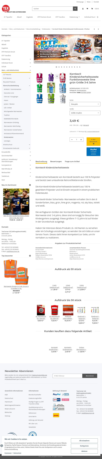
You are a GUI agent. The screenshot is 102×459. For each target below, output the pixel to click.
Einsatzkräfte (6, 152)
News (89, 2)
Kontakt (96, 2)
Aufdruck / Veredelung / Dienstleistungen (10, 160)
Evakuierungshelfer (35, 398)
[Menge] (76, 139)
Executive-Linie (9, 93)
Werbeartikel (6, 172)
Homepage (80, 2)
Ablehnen (84, 451)
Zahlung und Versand (36, 420)
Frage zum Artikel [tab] (72, 161)
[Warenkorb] (95, 8)
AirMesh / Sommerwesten (12, 89)
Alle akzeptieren (84, 441)
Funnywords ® (6, 165)
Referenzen (32, 413)
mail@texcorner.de (13, 251)
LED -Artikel (8, 108)
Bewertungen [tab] (56, 161)
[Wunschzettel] (87, 8)
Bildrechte (8, 412)
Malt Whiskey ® (7, 169)
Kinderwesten (81, 90)
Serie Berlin (32, 416)
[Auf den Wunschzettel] (62, 76)
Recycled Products (9, 82)
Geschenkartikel (7, 156)
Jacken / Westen (9, 104)
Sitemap (7, 416)
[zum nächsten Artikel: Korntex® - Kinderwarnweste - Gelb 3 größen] (98, 29)
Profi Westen (7, 78)
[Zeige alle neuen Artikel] (30, 185)
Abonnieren (90, 376)
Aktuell (4, 44)
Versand (86, 125)
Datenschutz (9, 398)
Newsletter (32, 427)
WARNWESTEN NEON (11, 119)
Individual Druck (7, 63)
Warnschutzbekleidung (11, 86)
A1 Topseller (6, 41)
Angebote (5, 48)
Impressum (8, 402)
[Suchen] (52, 8)
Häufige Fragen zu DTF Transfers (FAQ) (36, 403)
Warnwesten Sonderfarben (13, 130)
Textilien (7, 115)
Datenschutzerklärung (39, 375)
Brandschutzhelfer (35, 395)
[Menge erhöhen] (81, 139)
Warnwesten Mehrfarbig (12, 126)
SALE (3, 180)
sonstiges (7, 141)
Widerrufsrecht (10, 409)
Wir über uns (33, 424)
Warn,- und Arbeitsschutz (10, 70)
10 (80, 67)
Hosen (6, 100)
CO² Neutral (7, 74)
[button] (83, 8)
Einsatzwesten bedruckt (11, 148)
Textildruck (5, 176)
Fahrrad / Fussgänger (11, 97)
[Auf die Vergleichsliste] (57, 76)
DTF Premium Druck (8, 52)
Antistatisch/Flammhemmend (14, 133)
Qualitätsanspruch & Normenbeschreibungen (37, 408)
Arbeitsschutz (7, 145)
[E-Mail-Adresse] (67, 376)
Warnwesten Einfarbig (11, 122)
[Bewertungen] (16, 291)
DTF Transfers (6, 55)
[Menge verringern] (72, 139)
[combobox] (85, 104)
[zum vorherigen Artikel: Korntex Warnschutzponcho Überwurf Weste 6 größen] (94, 29)
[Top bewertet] (30, 256)
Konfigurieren (84, 446)
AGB (6, 395)
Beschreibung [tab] (41, 161)
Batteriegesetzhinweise (12, 405)
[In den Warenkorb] (37, 71)
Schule (4, 66)
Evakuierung (6, 59)
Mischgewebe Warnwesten (13, 111)
